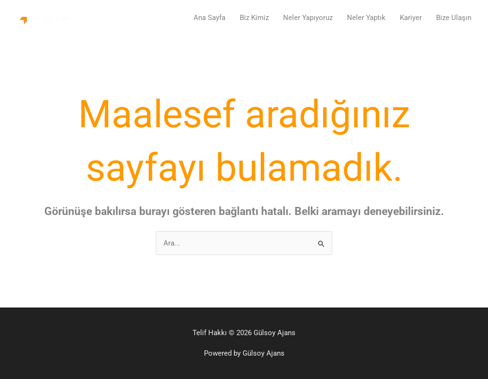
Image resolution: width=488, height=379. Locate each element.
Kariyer (411, 17)
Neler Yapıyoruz (308, 17)
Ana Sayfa (209, 17)
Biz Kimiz (254, 17)
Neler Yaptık (366, 17)
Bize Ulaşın (453, 17)
